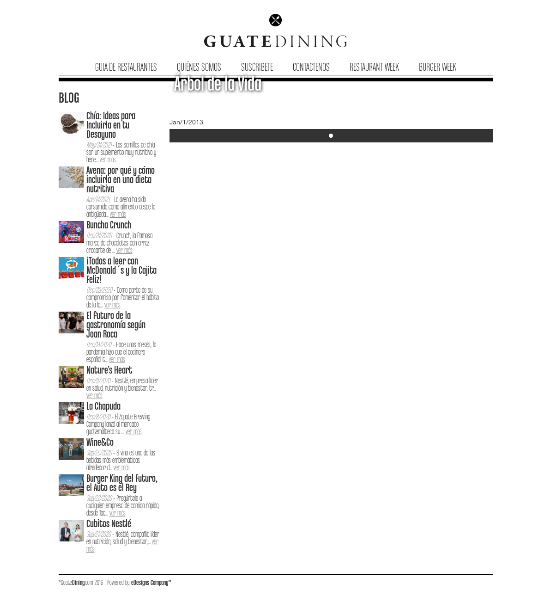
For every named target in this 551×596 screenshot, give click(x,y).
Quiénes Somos (199, 67)
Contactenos (311, 67)
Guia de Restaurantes (126, 67)
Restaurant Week (374, 67)
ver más (108, 160)
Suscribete (257, 67)
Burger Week (437, 67)
